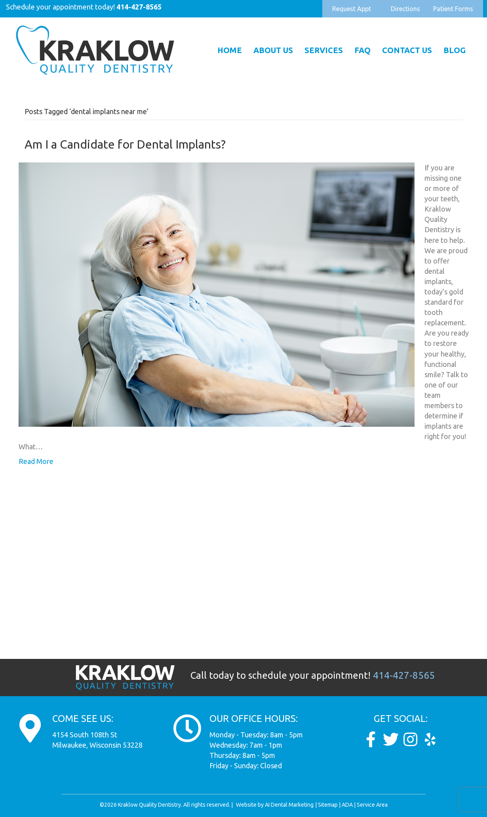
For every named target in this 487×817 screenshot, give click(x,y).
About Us (273, 50)
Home (229, 50)
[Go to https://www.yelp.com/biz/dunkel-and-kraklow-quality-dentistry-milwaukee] (430, 739)
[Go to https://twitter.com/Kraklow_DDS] (391, 739)
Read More (36, 461)
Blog (454, 50)
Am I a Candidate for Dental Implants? (125, 144)
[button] (351, 8)
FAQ (362, 50)
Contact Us (407, 50)
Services (323, 50)
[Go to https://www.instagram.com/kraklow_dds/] (411, 739)
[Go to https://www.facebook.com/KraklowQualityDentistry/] (371, 739)
